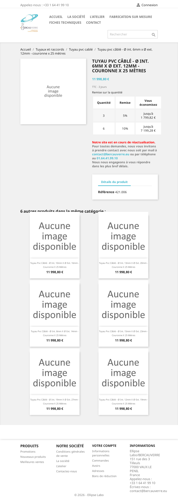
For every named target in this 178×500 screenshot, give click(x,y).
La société (76, 17)
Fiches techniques (65, 22)
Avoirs (96, 466)
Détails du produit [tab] (114, 182)
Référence (106, 192)
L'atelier (97, 17)
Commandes (100, 460)
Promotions (27, 451)
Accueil (56, 17)
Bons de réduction (104, 476)
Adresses (98, 471)
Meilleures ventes (32, 462)
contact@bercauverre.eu (110, 154)
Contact (93, 22)
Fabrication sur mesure (130, 17)
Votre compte (104, 445)
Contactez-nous (66, 471)
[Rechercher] (133, 34)
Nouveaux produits (33, 457)
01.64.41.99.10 (107, 158)
